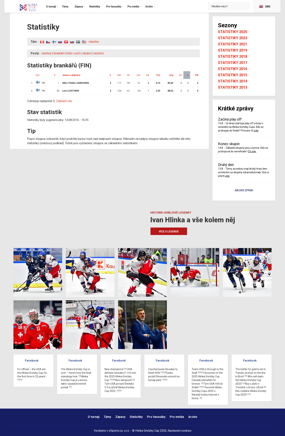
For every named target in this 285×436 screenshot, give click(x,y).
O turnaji (93, 417)
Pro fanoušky (156, 417)
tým (38, 75)
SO (180, 75)
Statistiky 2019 (232, 50)
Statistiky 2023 (232, 38)
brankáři (59, 53)
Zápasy (120, 417)
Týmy (107, 417)
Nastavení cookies (179, 430)
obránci (87, 53)
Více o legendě (169, 231)
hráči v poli (73, 53)
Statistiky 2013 (232, 87)
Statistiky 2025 (232, 32)
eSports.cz (116, 430)
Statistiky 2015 (232, 75)
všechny (94, 41)
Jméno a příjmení (71, 75)
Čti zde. (252, 151)
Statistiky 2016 (232, 69)
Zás (138, 75)
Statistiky (136, 417)
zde (256, 130)
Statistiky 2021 (232, 44)
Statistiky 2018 (232, 56)
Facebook (32, 360)
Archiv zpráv (244, 190)
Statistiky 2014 (232, 81)
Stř (128, 75)
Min (119, 75)
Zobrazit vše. (64, 101)
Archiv (192, 417)
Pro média (177, 417)
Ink (147, 75)
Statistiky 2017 (232, 62)
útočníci (99, 53)
